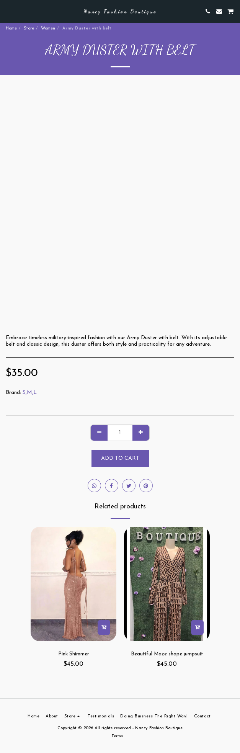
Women (48, 28)
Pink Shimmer (73, 654)
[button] (8, 11)
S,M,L (30, 392)
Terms (117, 736)
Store (29, 28)
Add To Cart (120, 458)
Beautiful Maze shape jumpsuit (167, 654)
